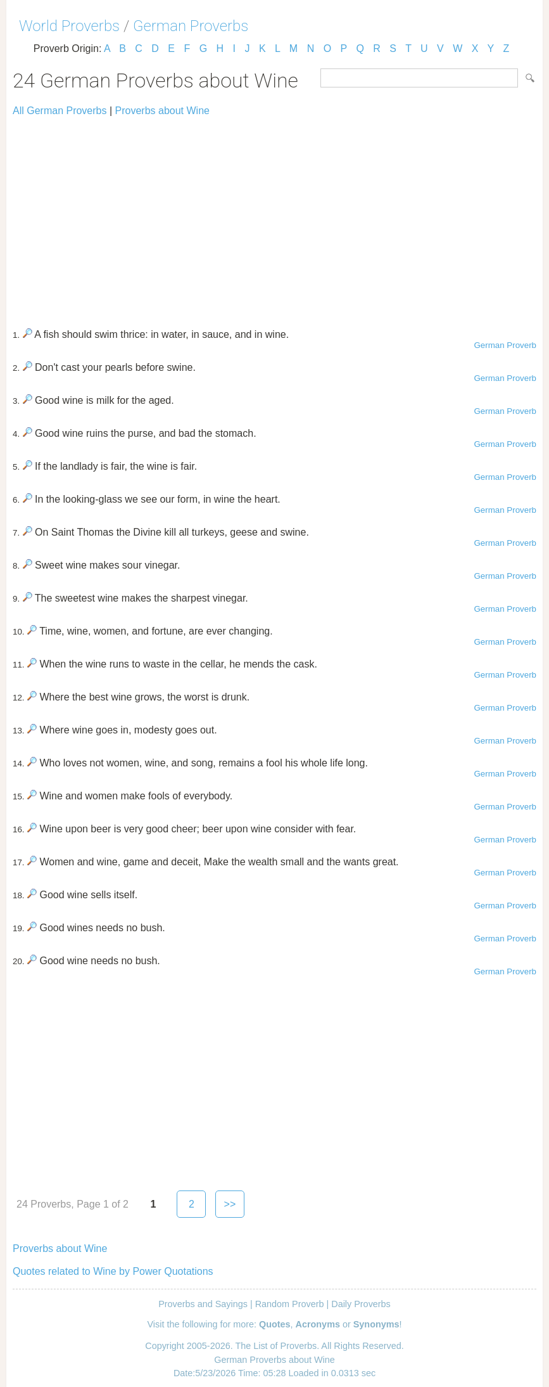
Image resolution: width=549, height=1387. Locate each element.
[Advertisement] (274, 217)
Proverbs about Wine (162, 110)
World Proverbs (69, 26)
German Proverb (505, 345)
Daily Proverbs (361, 1304)
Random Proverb (289, 1304)
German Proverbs (190, 26)
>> (230, 1204)
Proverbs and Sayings (203, 1304)
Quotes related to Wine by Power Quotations (113, 1271)
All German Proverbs (60, 110)
